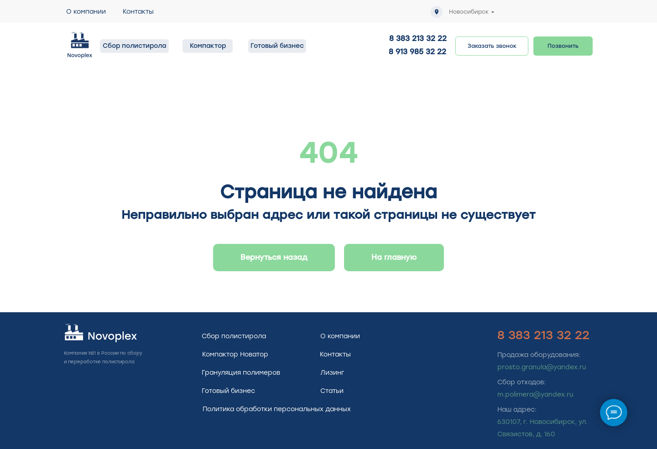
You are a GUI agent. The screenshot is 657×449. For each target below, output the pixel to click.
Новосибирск (469, 12)
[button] (491, 46)
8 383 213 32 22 (418, 38)
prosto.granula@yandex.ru (541, 367)
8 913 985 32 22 (417, 51)
